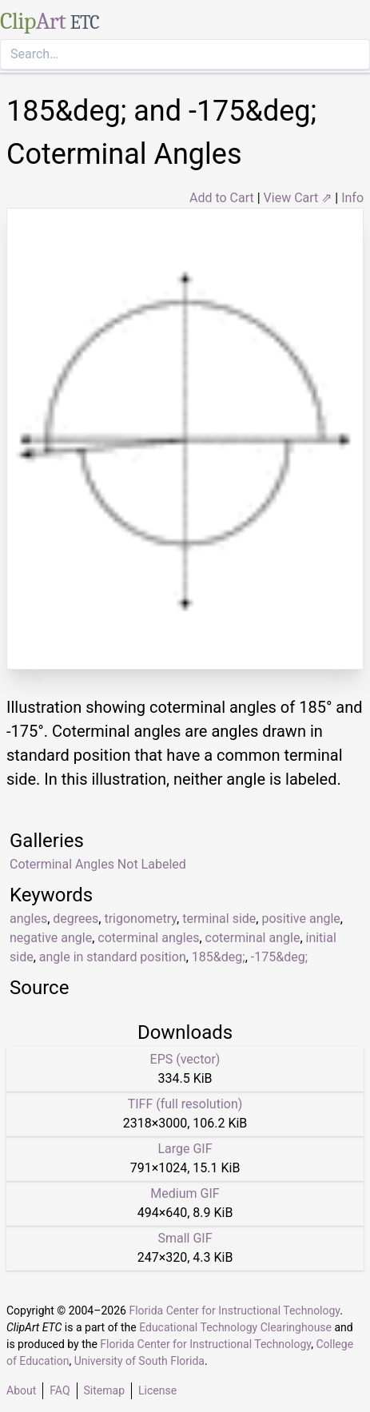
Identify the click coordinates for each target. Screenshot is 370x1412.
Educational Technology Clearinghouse (235, 1327)
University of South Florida (139, 1360)
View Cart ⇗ (298, 197)
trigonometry (140, 918)
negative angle (51, 937)
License (157, 1390)
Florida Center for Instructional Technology (234, 1310)
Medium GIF (184, 1193)
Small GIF (184, 1238)
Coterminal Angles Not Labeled (98, 864)
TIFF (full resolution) (185, 1104)
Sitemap (104, 1390)
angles (28, 918)
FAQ (60, 1390)
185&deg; (218, 957)
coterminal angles (148, 937)
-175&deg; (279, 957)
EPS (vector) (185, 1059)
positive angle (300, 918)
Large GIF (184, 1148)
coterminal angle (252, 937)
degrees (75, 918)
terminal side (219, 918)
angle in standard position (112, 957)
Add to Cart (221, 197)
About (21, 1390)
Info (352, 197)
